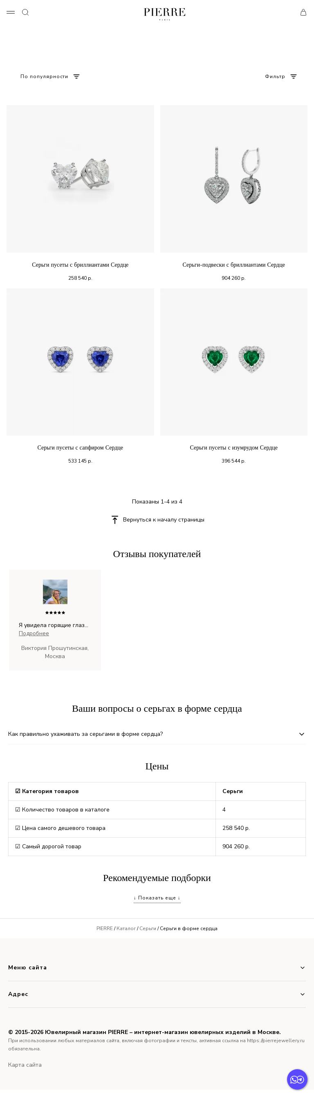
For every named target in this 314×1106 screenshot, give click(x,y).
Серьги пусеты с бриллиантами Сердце (80, 265)
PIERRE (104, 928)
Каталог (126, 928)
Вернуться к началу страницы (163, 520)
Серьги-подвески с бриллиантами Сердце (234, 265)
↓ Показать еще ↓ (157, 898)
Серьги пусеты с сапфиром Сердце (80, 448)
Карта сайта (25, 1065)
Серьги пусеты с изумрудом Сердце (234, 448)
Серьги (147, 928)
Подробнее (34, 633)
